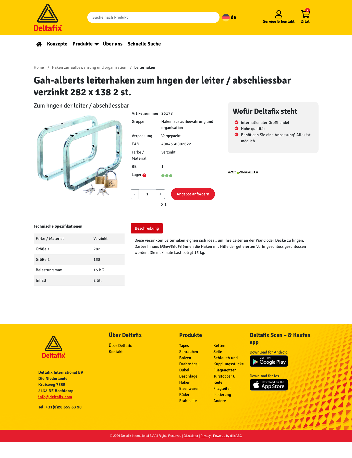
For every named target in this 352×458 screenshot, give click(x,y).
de (229, 17)
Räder (184, 394)
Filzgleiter (222, 388)
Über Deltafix (120, 345)
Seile (217, 351)
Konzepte (57, 44)
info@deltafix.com (55, 397)
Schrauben (188, 351)
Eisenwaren (189, 388)
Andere (219, 400)
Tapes (184, 345)
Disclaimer (191, 436)
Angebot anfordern (193, 194)
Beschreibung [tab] (147, 228)
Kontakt (116, 351)
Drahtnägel (189, 364)
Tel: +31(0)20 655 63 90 (60, 407)
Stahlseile (188, 400)
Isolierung (222, 394)
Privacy (206, 436)
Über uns (113, 44)
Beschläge (188, 376)
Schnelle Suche (144, 44)
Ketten (219, 345)
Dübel (184, 370)
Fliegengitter (224, 370)
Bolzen (185, 357)
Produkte (82, 44)
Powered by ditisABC (227, 436)
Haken (184, 382)
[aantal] (147, 194)
